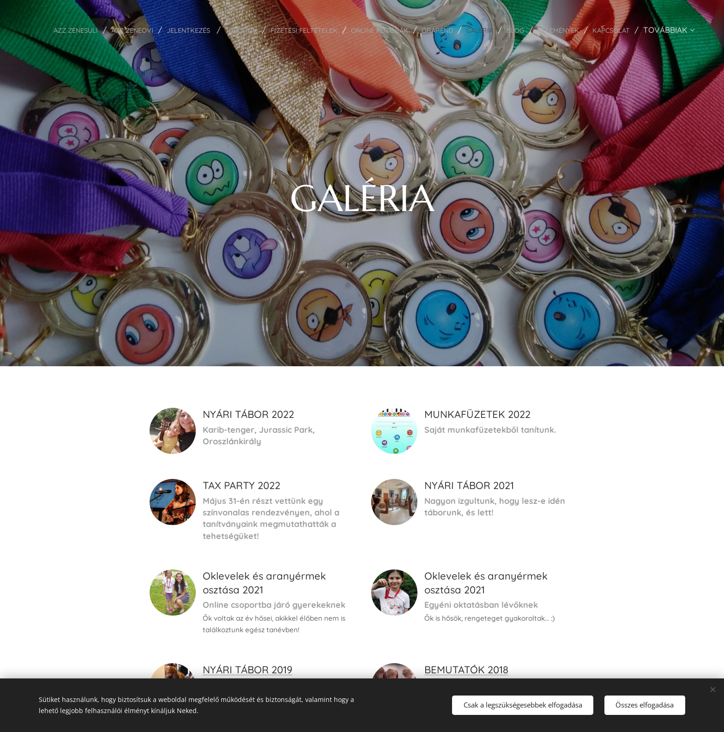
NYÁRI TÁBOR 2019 (247, 669)
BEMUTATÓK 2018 (466, 669)
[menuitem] (112, 30)
